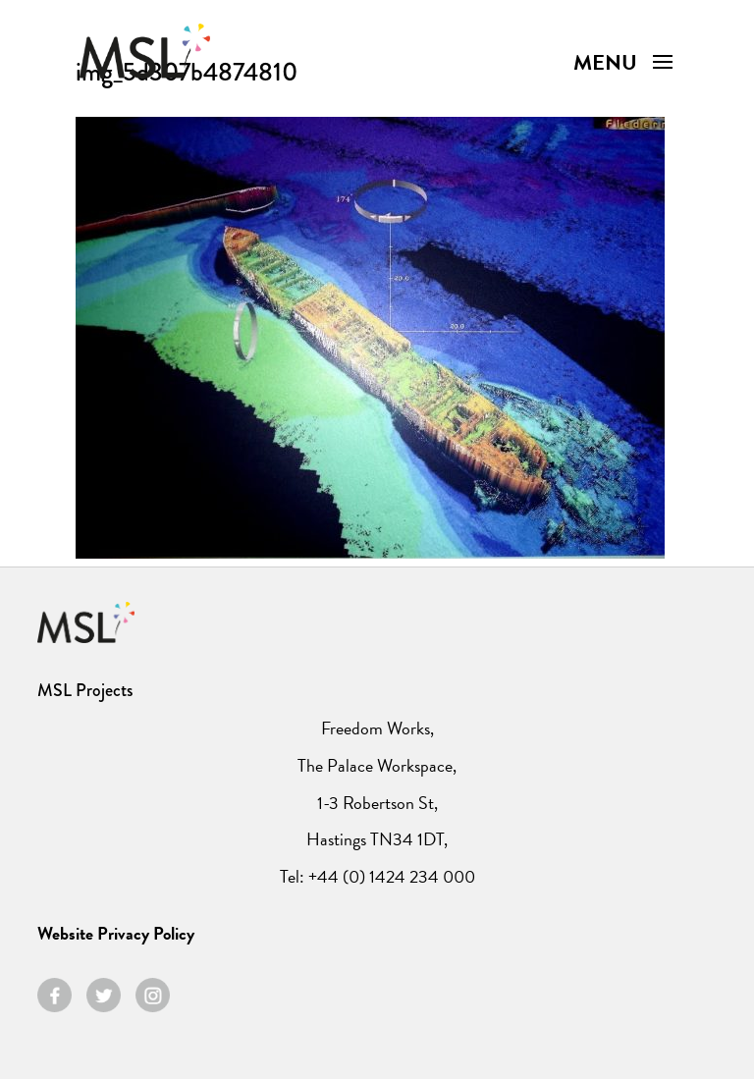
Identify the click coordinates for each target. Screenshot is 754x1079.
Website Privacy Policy (115, 933)
